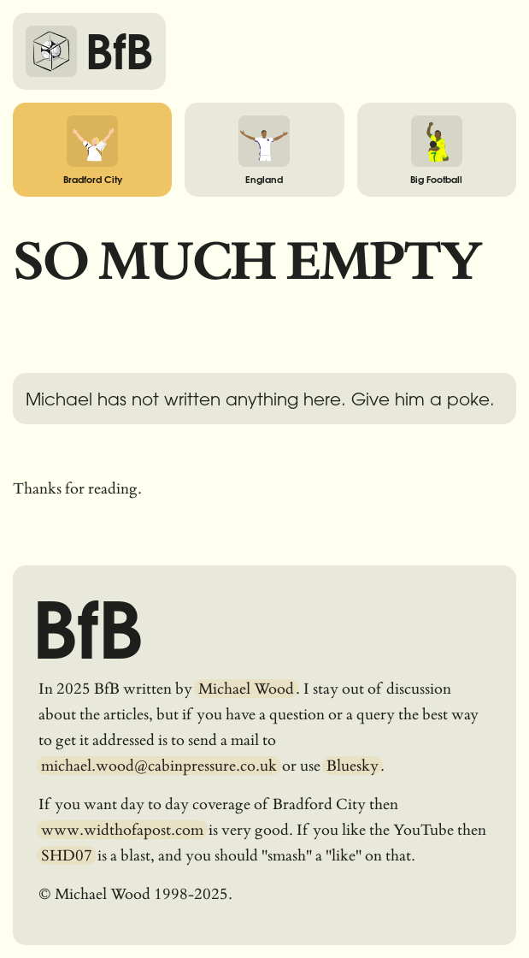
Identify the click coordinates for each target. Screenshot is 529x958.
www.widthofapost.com (122, 829)
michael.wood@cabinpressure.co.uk (159, 765)
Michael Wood (246, 688)
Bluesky (352, 765)
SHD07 (66, 855)
